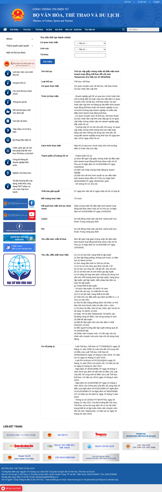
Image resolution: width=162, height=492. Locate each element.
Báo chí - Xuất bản (73, 29)
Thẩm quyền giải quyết (17, 45)
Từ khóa (44, 54)
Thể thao (39, 29)
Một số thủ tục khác (16, 52)
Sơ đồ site (142, 2)
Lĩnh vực (44, 48)
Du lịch (49, 29)
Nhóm (9, 39)
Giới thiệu (15, 29)
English (157, 2)
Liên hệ (127, 2)
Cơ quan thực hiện (49, 42)
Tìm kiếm (47, 61)
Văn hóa (28, 29)
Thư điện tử (90, 29)
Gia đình (58, 29)
